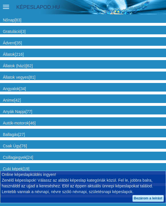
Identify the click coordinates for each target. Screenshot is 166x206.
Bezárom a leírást (148, 198)
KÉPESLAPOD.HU (38, 7)
